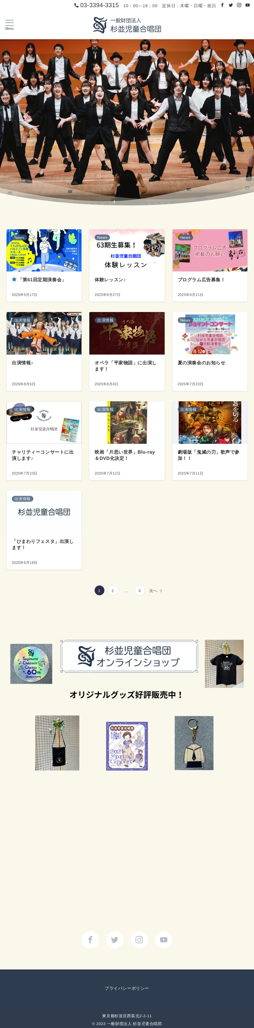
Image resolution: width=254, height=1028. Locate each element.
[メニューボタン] (9, 25)
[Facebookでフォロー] (222, 5)
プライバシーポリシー (127, 988)
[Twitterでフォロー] (231, 5)
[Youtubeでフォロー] (247, 5)
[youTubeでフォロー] (163, 940)
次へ (153, 590)
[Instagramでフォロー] (239, 5)
